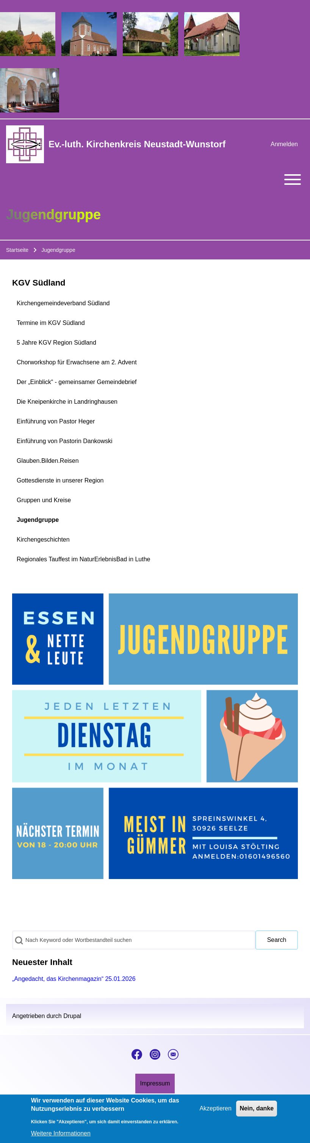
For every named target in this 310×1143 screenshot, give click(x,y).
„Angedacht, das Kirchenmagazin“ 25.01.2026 (74, 979)
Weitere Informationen (61, 1136)
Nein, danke (257, 1111)
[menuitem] (284, 144)
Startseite (17, 250)
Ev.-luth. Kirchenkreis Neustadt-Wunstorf (137, 144)
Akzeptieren (215, 1111)
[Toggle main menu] (155, 179)
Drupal (72, 1016)
